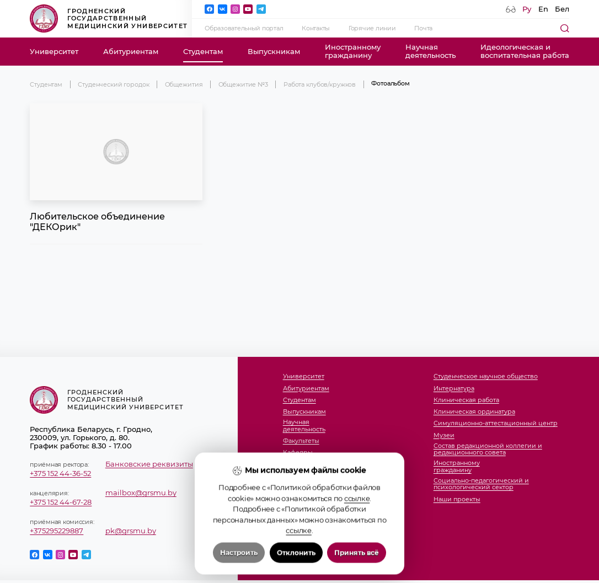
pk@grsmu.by (130, 531)
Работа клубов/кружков (320, 84)
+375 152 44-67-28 (61, 502)
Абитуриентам (130, 51)
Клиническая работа (466, 400)
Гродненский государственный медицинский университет (109, 18)
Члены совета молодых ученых (332, 476)
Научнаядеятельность (430, 51)
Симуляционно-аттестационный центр (496, 423)
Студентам (203, 51)
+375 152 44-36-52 (60, 473)
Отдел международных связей (332, 487)
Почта (423, 28)
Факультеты (301, 440)
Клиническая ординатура (474, 411)
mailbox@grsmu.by (141, 493)
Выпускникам (274, 51)
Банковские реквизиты (149, 464)
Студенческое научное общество (486, 376)
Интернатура (454, 388)
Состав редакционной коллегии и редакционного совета (488, 449)
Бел (562, 9)
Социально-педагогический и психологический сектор (481, 484)
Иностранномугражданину (353, 51)
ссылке (357, 541)
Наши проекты (457, 499)
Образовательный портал (244, 28)
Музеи (444, 435)
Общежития (184, 84)
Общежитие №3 (243, 84)
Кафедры (298, 452)
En (543, 9)
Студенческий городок (113, 84)
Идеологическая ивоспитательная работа (524, 51)
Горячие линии (372, 28)
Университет (54, 51)
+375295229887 (56, 531)
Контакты (316, 28)
